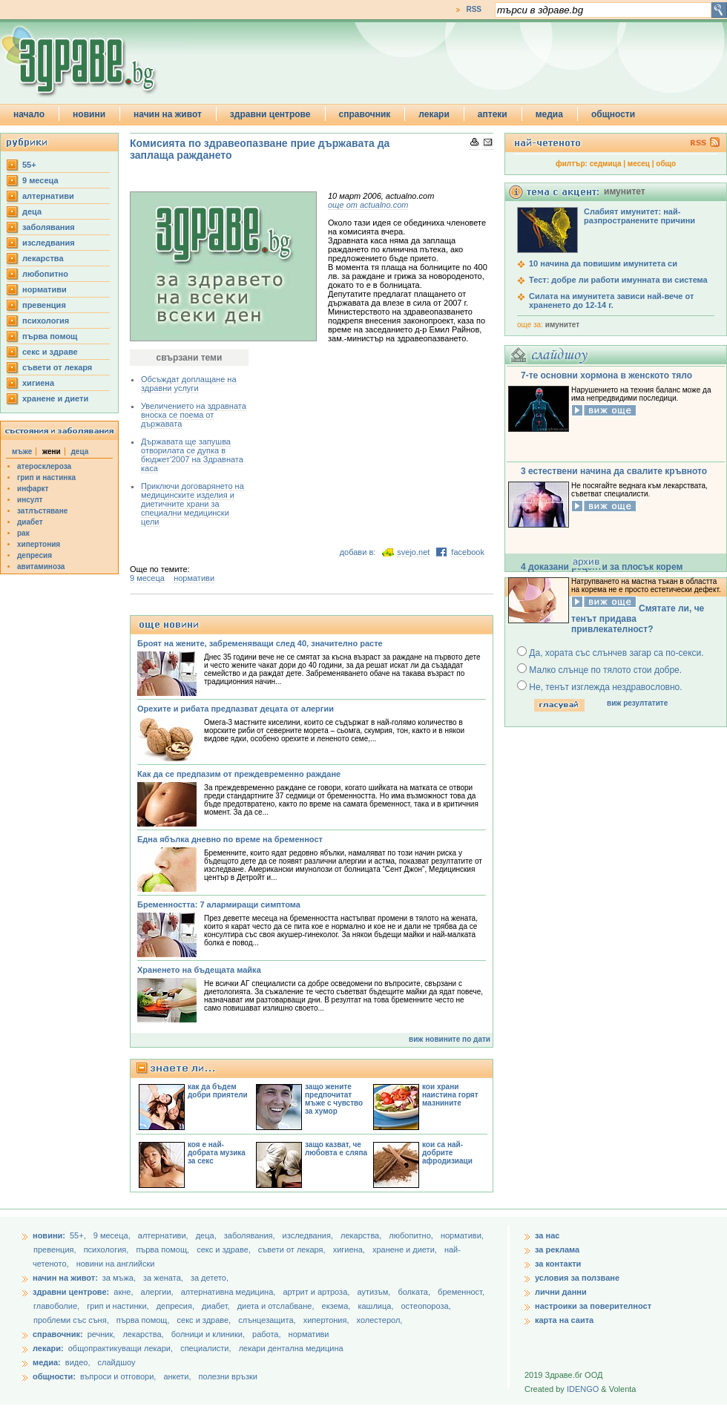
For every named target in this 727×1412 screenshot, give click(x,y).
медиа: (47, 1362)
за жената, (163, 1277)
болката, (415, 1291)
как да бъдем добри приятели (218, 1091)
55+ (29, 164)
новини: (49, 1235)
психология (45, 320)
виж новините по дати (449, 1039)
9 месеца (40, 180)
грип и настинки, (119, 1305)
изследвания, (309, 1235)
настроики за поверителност (593, 1305)
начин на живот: (65, 1277)
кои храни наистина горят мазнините (450, 1095)
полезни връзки (228, 1376)
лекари (434, 114)
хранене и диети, (405, 1249)
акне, (124, 1291)
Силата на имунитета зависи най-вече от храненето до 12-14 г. (611, 300)
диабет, (217, 1305)
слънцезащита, (267, 1320)
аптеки (492, 114)
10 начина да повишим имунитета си (603, 263)
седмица (606, 164)
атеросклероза (44, 466)
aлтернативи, (164, 1235)
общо (666, 164)
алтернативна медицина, (229, 1291)
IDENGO (583, 1389)
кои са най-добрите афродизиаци (447, 1152)
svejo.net (413, 552)
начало (29, 114)
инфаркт (33, 489)
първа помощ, (163, 1249)
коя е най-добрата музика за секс (217, 1152)
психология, (107, 1249)
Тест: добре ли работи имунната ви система (618, 279)
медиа (549, 114)
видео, (78, 1362)
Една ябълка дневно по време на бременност (230, 839)
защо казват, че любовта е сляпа (336, 1148)
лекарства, (362, 1235)
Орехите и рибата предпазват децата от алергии (235, 708)
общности (613, 114)
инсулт (29, 500)
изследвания (48, 242)
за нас (547, 1235)
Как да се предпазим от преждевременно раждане (239, 773)
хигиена (38, 382)
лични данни (561, 1291)
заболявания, (250, 1235)
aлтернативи (48, 195)
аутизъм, (374, 1291)
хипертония (38, 544)
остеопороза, (426, 1305)
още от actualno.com (368, 204)
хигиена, (350, 1249)
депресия (34, 555)
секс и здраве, (225, 1249)
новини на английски (115, 1263)
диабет (30, 522)
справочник (365, 114)
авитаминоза (41, 566)
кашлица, (376, 1305)
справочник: (58, 1334)
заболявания (48, 227)
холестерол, (380, 1320)
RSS (473, 9)
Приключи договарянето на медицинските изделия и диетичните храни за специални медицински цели (192, 504)
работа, (266, 1334)
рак (23, 533)
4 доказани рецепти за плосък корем (601, 567)
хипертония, (327, 1320)
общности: (54, 1376)
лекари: (48, 1348)
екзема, (337, 1305)
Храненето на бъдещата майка (199, 969)
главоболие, (57, 1305)
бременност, (461, 1291)
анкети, (177, 1376)
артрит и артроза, (317, 1291)
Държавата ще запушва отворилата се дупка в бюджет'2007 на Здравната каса (192, 455)
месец (639, 164)
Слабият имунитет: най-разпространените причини (639, 216)
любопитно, (412, 1235)
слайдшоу (117, 1362)
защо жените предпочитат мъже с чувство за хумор (334, 1099)
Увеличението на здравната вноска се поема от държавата (193, 414)
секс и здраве (50, 351)
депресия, (177, 1305)
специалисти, (205, 1348)
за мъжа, (119, 1277)
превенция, (56, 1249)
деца (32, 211)
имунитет (562, 325)
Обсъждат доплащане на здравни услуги (189, 384)
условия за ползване (577, 1277)
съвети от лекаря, (293, 1249)
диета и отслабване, (277, 1305)
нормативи (44, 289)
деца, (207, 1235)
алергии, (158, 1291)
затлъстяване (42, 511)
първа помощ (49, 336)
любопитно (45, 273)
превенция (44, 305)
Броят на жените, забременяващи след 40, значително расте (260, 643)
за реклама (557, 1249)
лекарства (43, 258)
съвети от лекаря (57, 367)
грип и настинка (46, 477)
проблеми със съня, (72, 1320)
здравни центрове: (71, 1291)
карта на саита (564, 1320)
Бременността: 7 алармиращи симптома (218, 904)
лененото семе (342, 739)
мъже (22, 451)
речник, (102, 1334)
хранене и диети (55, 398)
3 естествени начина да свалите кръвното (614, 471)
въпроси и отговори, (118, 1376)
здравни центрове (270, 114)
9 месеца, (113, 1235)
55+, (79, 1235)
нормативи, (462, 1235)
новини (89, 114)
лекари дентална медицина (291, 1348)
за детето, (209, 1277)
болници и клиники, (208, 1334)
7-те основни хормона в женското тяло (606, 375)
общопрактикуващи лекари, (120, 1348)
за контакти (558, 1263)
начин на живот (168, 114)
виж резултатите (637, 703)
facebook (467, 552)
